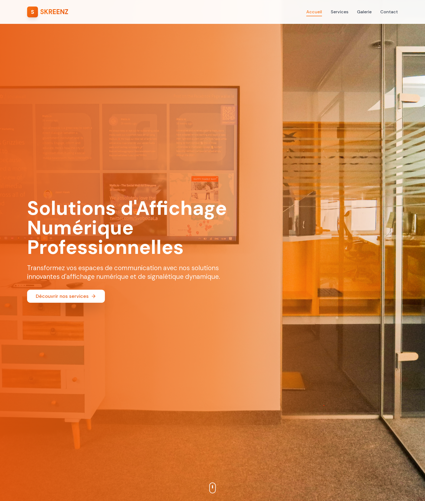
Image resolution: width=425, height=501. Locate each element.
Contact (389, 12)
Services (339, 12)
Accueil (314, 12)
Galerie (364, 12)
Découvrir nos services (66, 296)
